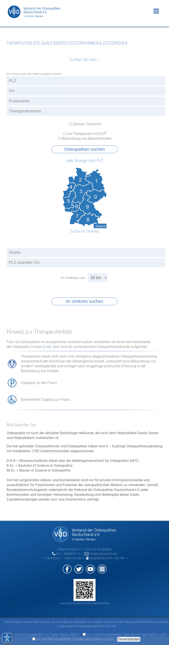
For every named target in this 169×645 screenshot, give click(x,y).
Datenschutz (73, 558)
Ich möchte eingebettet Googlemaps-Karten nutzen (73, 639)
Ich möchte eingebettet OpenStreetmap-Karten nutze (125, 634)
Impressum (52, 558)
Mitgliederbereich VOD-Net (105, 558)
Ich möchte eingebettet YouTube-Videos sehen (41, 634)
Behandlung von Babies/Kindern (84, 138)
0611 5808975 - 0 (66, 553)
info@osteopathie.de (100, 553)
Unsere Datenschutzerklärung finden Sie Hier (86, 626)
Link (47, 347)
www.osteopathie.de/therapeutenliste (84, 603)
